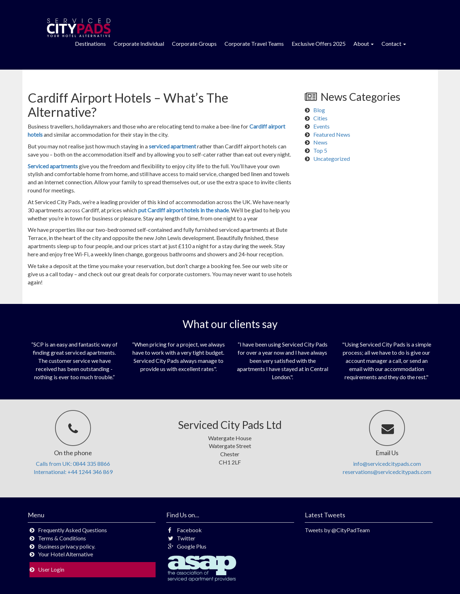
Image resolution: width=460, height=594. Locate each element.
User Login (51, 569)
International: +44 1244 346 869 (73, 471)
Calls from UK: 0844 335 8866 (73, 463)
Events (321, 126)
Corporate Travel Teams (254, 43)
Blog (319, 110)
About (363, 43)
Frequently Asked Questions (72, 530)
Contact (393, 43)
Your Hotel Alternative (65, 554)
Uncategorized (331, 158)
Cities (320, 118)
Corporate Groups (194, 43)
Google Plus (187, 546)
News (320, 142)
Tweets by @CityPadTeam (337, 530)
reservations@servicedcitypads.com (387, 471)
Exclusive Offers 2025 (319, 43)
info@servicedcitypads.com (387, 463)
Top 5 (320, 150)
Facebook (185, 530)
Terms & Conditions (62, 538)
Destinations (90, 43)
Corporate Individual (139, 43)
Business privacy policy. (66, 546)
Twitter (181, 538)
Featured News (331, 134)
